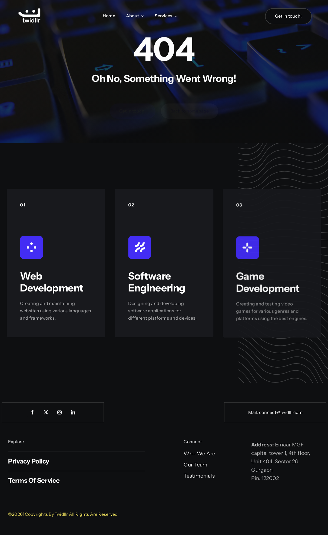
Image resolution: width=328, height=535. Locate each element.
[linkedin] (73, 412)
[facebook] (32, 412)
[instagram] (59, 412)
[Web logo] (29, 9)
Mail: (253, 412)
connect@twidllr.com (281, 412)
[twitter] (46, 412)
